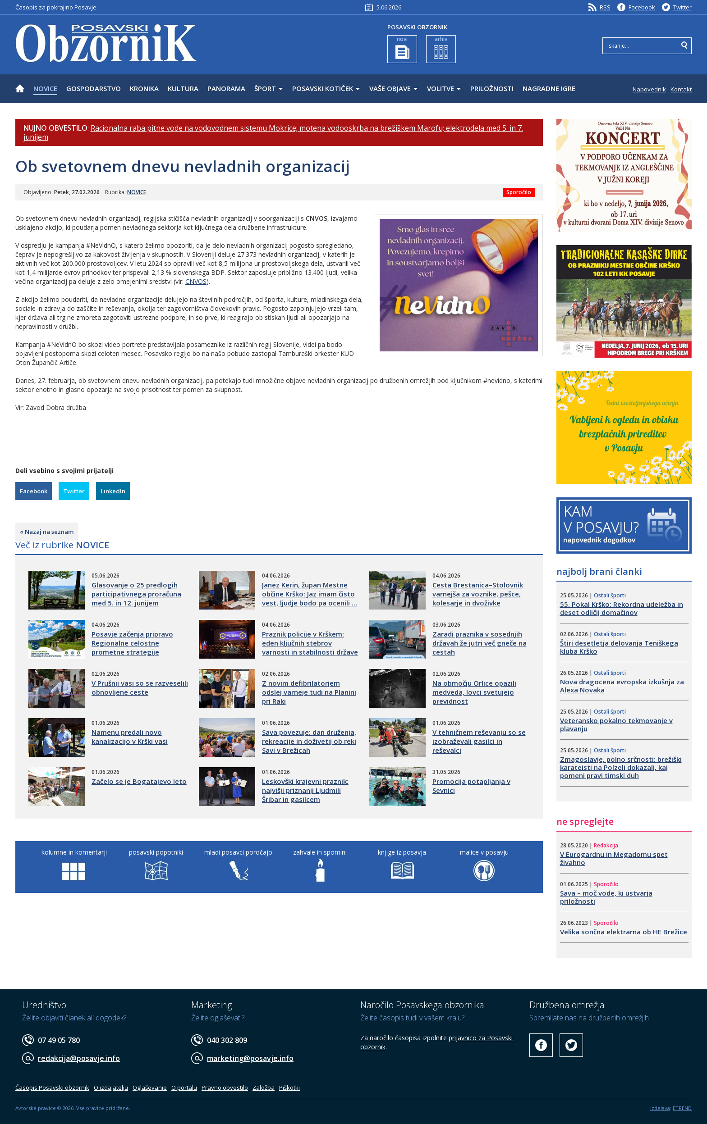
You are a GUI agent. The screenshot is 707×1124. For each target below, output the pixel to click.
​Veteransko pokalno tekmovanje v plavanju (616, 724)
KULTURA (183, 88)
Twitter (682, 7)
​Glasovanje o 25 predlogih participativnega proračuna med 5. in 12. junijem (136, 593)
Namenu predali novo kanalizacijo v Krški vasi (130, 737)
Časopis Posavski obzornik (52, 1087)
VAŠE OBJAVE (390, 88)
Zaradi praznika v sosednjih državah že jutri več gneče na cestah (479, 642)
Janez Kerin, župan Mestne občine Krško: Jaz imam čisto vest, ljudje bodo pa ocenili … (309, 593)
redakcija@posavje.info (79, 1058)
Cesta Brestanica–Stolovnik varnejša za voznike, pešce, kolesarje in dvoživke (477, 593)
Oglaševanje (150, 1087)
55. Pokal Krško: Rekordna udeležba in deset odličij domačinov (621, 608)
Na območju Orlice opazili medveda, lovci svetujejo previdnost (474, 691)
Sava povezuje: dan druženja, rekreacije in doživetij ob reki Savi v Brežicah (309, 741)
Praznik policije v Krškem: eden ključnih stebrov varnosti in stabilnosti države (310, 642)
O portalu (184, 1087)
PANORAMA (226, 88)
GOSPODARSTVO (93, 88)
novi (402, 47)
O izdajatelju (111, 1087)
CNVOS (196, 281)
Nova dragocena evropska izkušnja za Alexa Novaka (622, 685)
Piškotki (289, 1087)
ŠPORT (265, 88)
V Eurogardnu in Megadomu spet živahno (614, 858)
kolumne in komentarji (74, 852)
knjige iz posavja (402, 852)
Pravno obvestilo (225, 1087)
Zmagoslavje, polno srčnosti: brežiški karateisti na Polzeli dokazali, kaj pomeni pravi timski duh (621, 767)
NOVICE (45, 88)
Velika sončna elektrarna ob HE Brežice (623, 931)
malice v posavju (484, 852)
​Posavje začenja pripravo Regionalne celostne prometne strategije (132, 642)
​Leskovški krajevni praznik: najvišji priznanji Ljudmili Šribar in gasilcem (305, 790)
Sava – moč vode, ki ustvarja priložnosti (606, 897)
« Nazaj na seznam (46, 532)
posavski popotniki (156, 852)
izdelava (660, 1108)
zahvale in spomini (320, 852)
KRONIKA (144, 88)
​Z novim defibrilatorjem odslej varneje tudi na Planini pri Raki (309, 691)
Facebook (642, 7)
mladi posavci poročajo (238, 852)
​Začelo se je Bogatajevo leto (139, 781)
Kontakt (681, 89)
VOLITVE (440, 88)
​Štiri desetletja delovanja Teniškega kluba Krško (619, 646)
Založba (263, 1087)
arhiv (441, 47)
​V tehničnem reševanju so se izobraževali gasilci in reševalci (479, 741)
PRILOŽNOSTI (492, 88)
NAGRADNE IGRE (549, 88)
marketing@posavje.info (250, 1058)
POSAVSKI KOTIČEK (322, 88)
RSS (605, 7)
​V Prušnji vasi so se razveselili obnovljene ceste (140, 687)
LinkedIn (113, 491)
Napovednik (649, 89)
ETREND (682, 1108)
